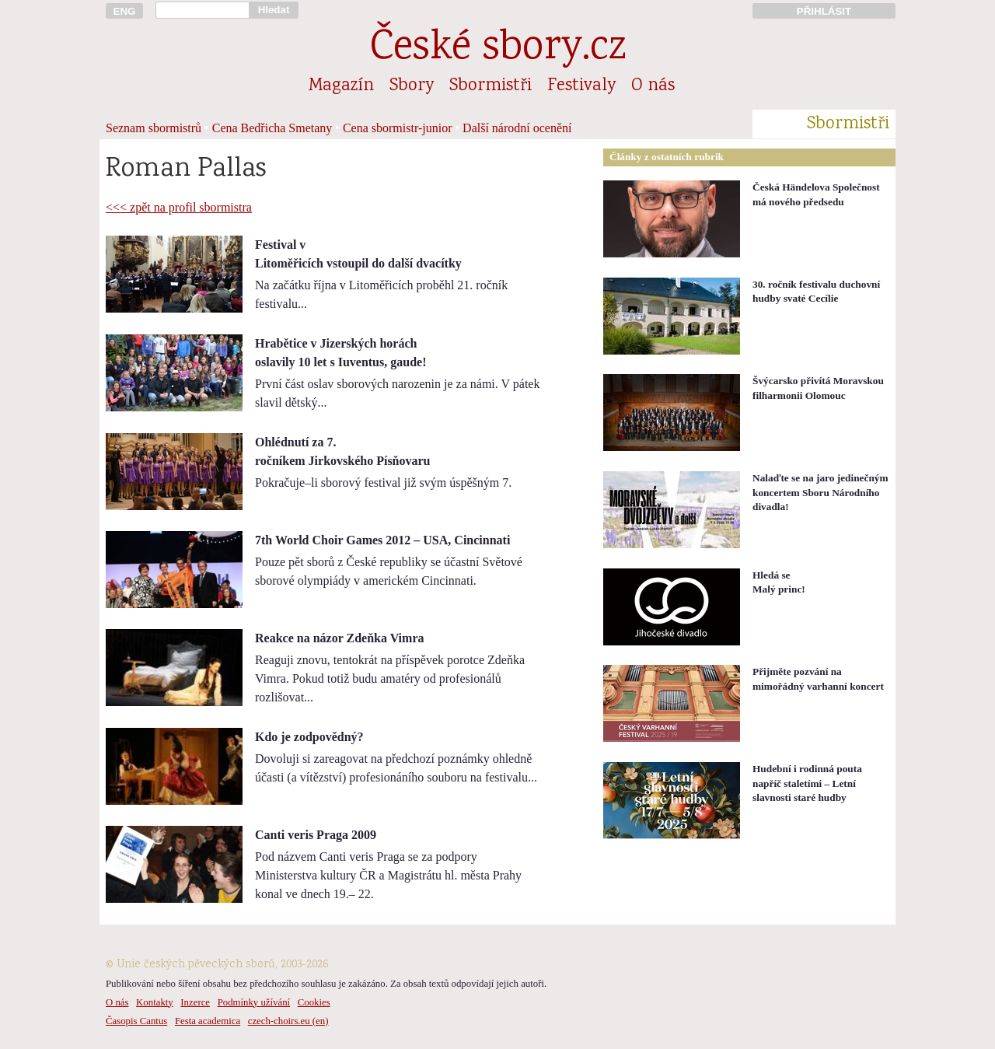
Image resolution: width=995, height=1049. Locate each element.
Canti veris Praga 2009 (315, 834)
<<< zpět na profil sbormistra (179, 207)
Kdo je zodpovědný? (309, 736)
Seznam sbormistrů (153, 128)
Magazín (341, 86)
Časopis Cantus (136, 1021)
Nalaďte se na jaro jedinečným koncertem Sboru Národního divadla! (820, 492)
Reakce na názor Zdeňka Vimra (339, 638)
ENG (124, 11)
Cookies (314, 1002)
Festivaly (581, 86)
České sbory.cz (498, 49)
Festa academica (207, 1021)
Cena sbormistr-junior (397, 128)
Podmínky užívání (254, 1002)
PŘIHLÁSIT (824, 11)
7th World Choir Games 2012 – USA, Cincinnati (382, 540)
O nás (653, 86)
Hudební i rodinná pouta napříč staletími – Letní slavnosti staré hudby (807, 783)
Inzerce (195, 1002)
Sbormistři (490, 86)
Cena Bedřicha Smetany (272, 128)
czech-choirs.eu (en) (288, 1021)
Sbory (411, 86)
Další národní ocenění (517, 128)
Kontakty (154, 1002)
